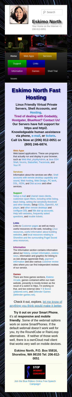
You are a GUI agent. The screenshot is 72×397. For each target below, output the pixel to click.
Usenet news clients (41, 196)
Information (17, 71)
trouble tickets (35, 216)
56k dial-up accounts (42, 210)
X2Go (41, 204)
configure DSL (20, 210)
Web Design (40, 180)
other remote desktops (36, 207)
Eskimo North (46, 21)
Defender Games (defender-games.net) (32, 293)
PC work (52, 180)
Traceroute (44, 162)
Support (17, 63)
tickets (50, 135)
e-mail (36, 135)
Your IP (16, 165)
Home (13, 56)
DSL (15, 183)
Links (35, 63)
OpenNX (49, 204)
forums (23, 162)
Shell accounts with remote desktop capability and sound (35, 178)
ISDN (21, 183)
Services (47, 56)
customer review (50, 261)
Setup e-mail (19, 196)
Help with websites (22, 213)
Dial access (35, 183)
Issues (13, 78)
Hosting (35, 112)
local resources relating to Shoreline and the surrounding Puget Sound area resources (35, 237)
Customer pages (30, 226)
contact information (40, 253)
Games (35, 71)
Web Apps (29, 56)
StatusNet (33, 162)
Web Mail (26, 159)
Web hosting (27, 180)
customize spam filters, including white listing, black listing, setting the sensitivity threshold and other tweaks (35, 202)
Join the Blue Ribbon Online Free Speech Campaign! (35, 381)
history (26, 253)
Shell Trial (53, 71)
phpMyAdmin (38, 159)
